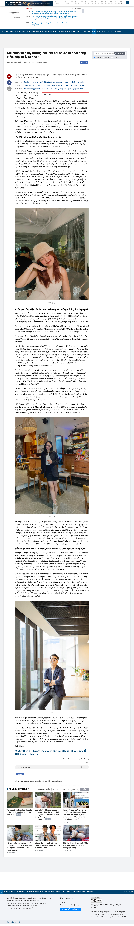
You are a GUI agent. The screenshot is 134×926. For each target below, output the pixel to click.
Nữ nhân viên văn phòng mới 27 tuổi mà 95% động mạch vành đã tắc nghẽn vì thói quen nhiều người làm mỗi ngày (19, 846)
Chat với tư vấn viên (70, 909)
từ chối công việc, (30, 781)
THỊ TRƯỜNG (87, 31)
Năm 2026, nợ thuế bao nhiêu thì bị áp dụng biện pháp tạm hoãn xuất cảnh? (19, 812)
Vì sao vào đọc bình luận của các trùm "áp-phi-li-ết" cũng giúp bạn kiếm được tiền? (47, 845)
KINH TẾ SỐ (79, 31)
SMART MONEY (52, 31)
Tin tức (107, 57)
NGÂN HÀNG (43, 31)
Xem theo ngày (43, 789)
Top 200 (131, 892)
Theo (52, 767)
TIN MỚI (47, 95)
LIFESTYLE (100, 31)
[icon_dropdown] (127, 3)
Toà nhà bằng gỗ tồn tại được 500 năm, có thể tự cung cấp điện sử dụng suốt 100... (55, 89)
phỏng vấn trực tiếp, (44, 781)
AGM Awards (117, 31)
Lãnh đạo (117, 57)
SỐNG (94, 31)
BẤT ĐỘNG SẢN (23, 31)
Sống (45, 62)
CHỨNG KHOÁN (13, 31)
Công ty (98, 57)
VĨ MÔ (73, 31)
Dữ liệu (110, 31)
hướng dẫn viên (56, 781)
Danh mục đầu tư (14, 17)
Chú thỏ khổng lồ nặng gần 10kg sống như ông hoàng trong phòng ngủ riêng (75, 845)
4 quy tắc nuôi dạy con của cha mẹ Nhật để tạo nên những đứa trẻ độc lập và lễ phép (55, 85)
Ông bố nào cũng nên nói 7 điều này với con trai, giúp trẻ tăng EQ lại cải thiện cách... (55, 82)
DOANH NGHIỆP (34, 31)
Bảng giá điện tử (13, 13)
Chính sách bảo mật (13, 922)
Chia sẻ (84, 62)
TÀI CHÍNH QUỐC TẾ (64, 31)
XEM (84, 789)
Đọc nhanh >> (76, 8)
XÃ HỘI (6, 31)
